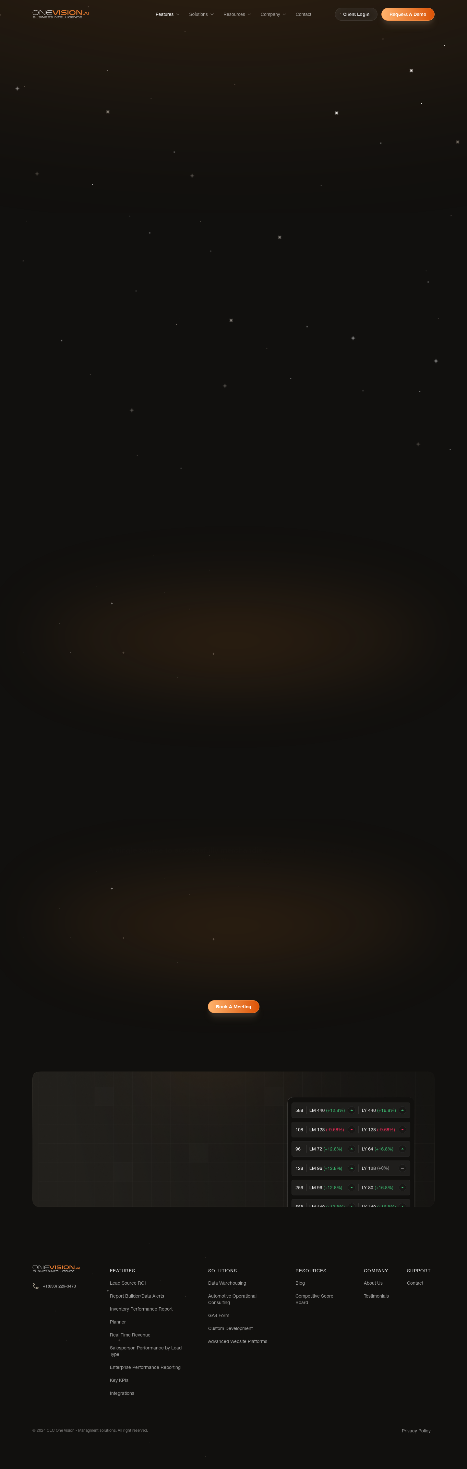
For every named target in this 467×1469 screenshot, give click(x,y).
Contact (303, 14)
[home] (60, 14)
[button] (168, 14)
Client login (356, 14)
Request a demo (407, 14)
